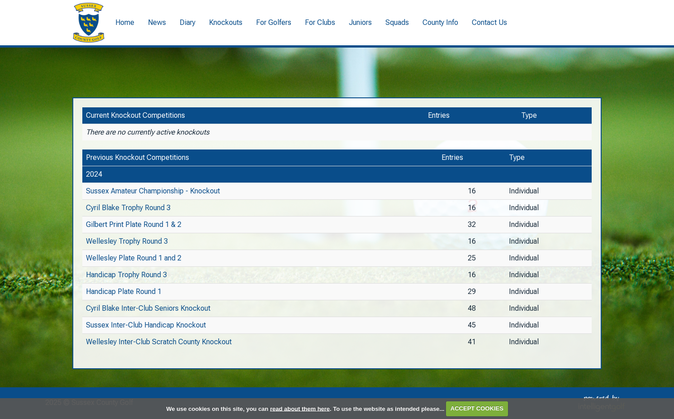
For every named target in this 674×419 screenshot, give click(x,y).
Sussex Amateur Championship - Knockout (153, 191)
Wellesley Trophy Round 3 (127, 241)
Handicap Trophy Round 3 (126, 274)
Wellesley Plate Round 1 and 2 (133, 258)
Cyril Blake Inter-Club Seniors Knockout (148, 308)
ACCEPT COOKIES (477, 408)
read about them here (300, 408)
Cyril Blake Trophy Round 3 (128, 207)
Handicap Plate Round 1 (123, 291)
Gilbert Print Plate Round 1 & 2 (133, 224)
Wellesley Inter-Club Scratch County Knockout (159, 341)
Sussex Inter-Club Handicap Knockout (146, 325)
